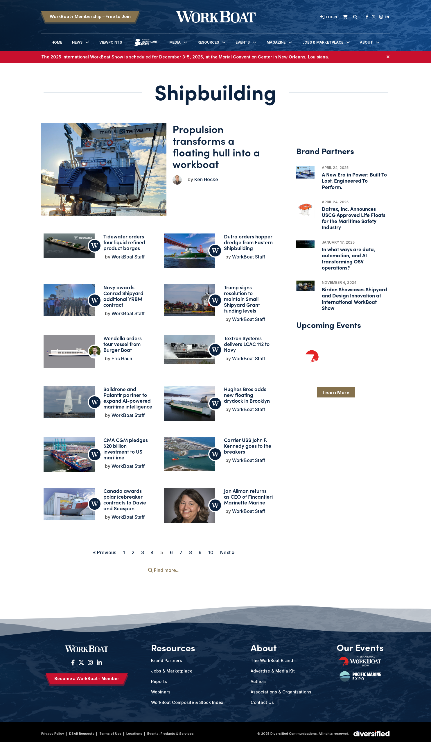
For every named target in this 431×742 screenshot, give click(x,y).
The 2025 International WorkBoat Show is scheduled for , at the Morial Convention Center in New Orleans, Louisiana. (185, 56)
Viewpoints (110, 42)
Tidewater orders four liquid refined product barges (124, 239)
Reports (159, 678)
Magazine (276, 42)
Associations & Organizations (281, 689)
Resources (208, 42)
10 (210, 550)
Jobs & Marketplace (322, 42)
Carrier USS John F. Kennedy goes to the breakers (247, 443)
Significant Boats (146, 46)
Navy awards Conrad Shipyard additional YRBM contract (123, 293)
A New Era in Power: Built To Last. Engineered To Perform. (354, 180)
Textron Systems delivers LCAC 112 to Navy (247, 341)
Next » (227, 550)
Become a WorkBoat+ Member (86, 675)
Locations (134, 731)
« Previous (104, 550)
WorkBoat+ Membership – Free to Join (90, 16)
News (77, 42)
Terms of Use (110, 731)
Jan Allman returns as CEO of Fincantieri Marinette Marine (248, 493)
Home (56, 42)
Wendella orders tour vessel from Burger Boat (122, 341)
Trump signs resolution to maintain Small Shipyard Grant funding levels (242, 296)
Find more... (163, 567)
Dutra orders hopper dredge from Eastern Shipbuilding (248, 239)
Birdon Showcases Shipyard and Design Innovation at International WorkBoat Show (354, 298)
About (366, 42)
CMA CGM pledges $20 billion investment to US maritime (125, 446)
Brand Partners (166, 657)
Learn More (336, 392)
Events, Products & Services (170, 731)
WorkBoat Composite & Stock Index (187, 699)
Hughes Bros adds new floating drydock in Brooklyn (247, 392)
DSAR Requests (81, 731)
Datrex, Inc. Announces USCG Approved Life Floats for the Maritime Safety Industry (353, 218)
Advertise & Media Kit (273, 668)
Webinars (160, 689)
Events (243, 42)
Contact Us (262, 699)
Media (175, 42)
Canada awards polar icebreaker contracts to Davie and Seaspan (124, 496)
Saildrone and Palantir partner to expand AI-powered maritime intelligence (127, 395)
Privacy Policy (52, 731)
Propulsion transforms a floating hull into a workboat (216, 146)
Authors (259, 678)
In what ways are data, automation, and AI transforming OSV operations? (348, 258)
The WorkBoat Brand (272, 657)
